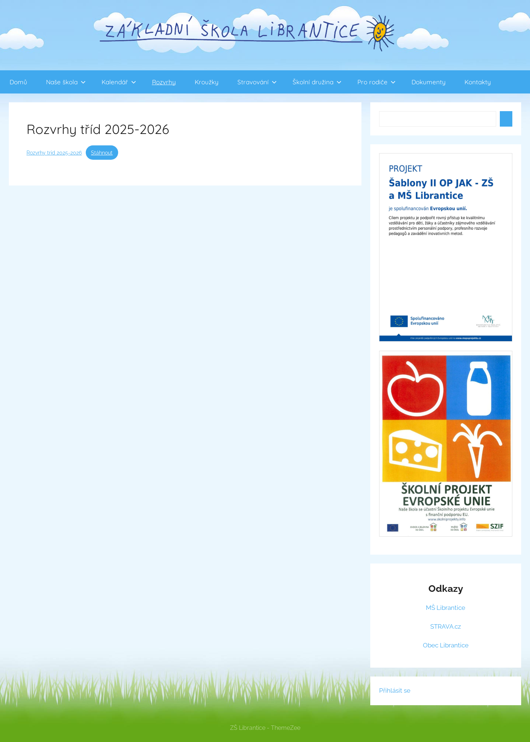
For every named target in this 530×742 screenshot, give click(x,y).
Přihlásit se (394, 690)
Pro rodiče (376, 82)
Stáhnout (102, 152)
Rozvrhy (164, 82)
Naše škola (66, 82)
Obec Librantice (446, 645)
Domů (18, 82)
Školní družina (317, 82)
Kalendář (119, 82)
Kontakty (477, 82)
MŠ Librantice (445, 607)
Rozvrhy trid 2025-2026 (54, 152)
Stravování (257, 82)
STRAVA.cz (445, 626)
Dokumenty (428, 82)
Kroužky (207, 82)
